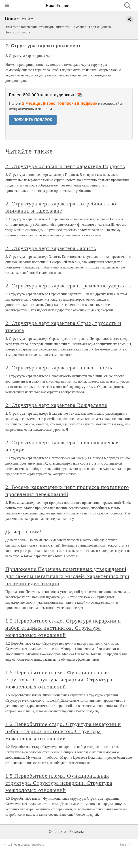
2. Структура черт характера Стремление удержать (68, 286)
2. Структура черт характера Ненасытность (58, 368)
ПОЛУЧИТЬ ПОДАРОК (32, 120)
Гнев (123, 844)
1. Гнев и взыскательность (26, 844)
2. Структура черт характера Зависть (50, 248)
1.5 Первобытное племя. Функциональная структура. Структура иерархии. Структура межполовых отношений (58, 680)
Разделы (76, 832)
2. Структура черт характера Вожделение (56, 405)
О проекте (57, 832)
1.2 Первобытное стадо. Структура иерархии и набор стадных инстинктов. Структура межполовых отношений (63, 628)
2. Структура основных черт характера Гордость (65, 166)
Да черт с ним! (23, 532)
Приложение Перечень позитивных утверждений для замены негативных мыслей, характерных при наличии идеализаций (67, 576)
